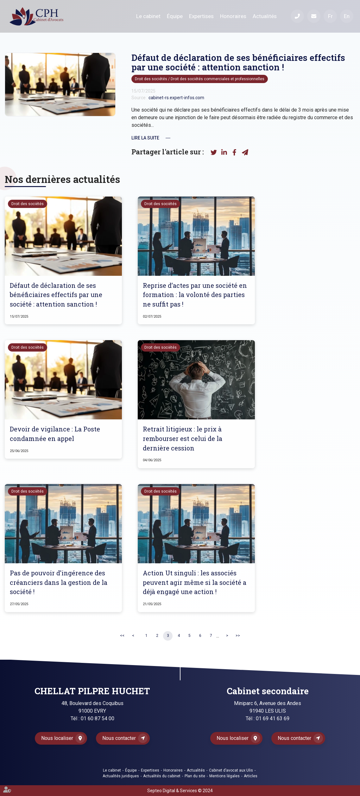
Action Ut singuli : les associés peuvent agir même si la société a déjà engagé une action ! (194, 582)
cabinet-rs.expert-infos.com (176, 97)
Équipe (175, 16)
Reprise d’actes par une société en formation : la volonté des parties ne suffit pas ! (195, 294)
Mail (313, 16)
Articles (250, 776)
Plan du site (195, 776)
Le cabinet (148, 16)
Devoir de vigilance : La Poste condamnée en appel (55, 434)
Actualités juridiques (121, 776)
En (347, 16)
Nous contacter (119, 738)
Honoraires (233, 16)
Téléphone (297, 16)
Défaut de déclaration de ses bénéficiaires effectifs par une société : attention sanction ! (56, 294)
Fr (330, 16)
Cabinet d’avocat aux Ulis (231, 770)
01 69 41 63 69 (272, 718)
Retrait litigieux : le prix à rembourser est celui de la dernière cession (182, 438)
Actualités (265, 16)
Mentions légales (224, 776)
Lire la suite (145, 137)
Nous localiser (57, 738)
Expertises (201, 16)
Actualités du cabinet (161, 776)
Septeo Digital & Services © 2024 (180, 790)
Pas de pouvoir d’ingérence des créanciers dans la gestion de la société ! (58, 582)
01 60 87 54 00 (97, 718)
